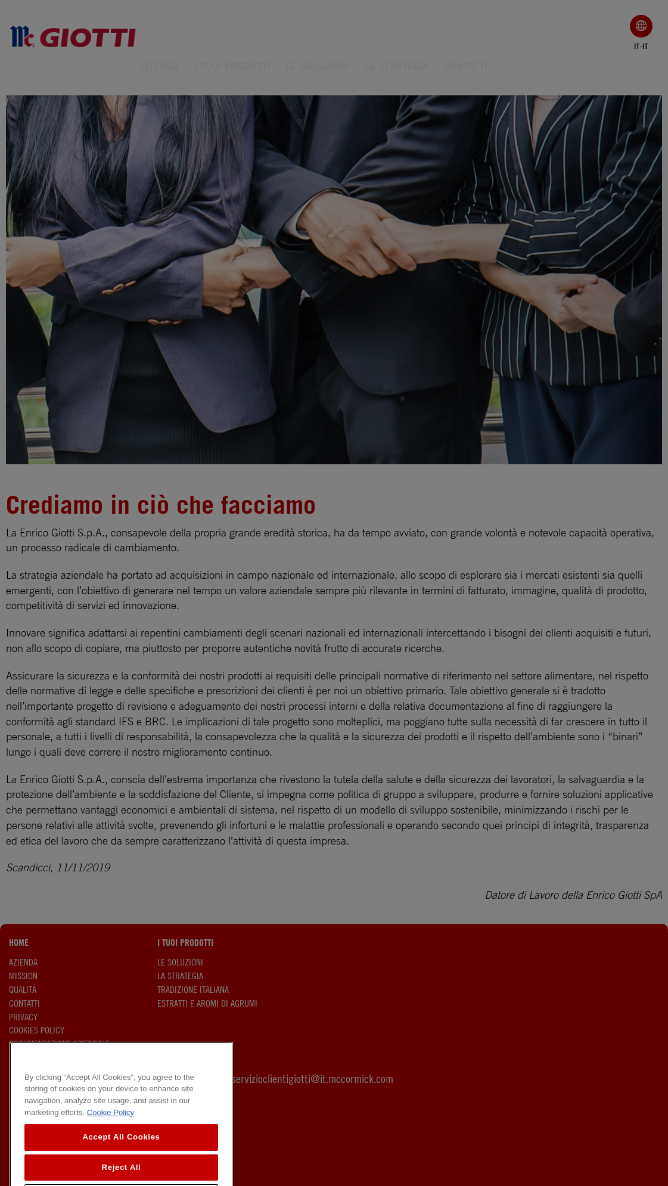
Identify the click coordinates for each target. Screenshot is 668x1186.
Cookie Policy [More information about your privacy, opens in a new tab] (110, 1152)
